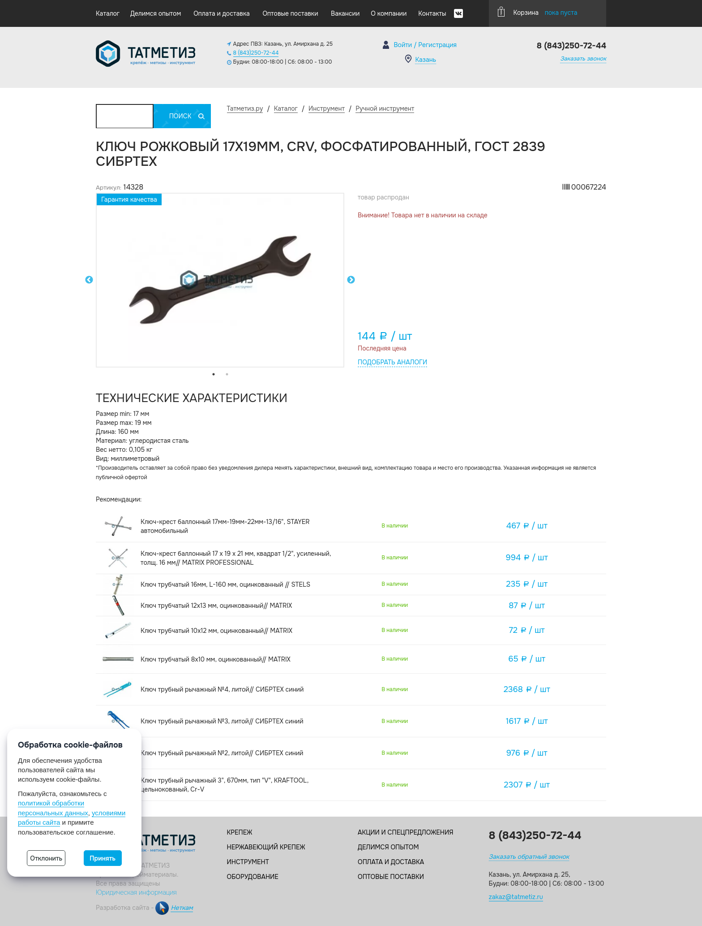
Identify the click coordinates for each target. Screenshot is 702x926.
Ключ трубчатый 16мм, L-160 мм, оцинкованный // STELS (225, 584)
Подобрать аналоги (392, 362)
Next (351, 280)
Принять (103, 858)
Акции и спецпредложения (405, 832)
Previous (89, 280)
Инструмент (248, 862)
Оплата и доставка (221, 13)
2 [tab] (227, 374)
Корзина (538, 12)
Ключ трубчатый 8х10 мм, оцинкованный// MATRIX (216, 659)
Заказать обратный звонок (529, 856)
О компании (389, 13)
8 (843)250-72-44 (256, 52)
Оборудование (252, 877)
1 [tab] (213, 374)
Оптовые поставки (290, 13)
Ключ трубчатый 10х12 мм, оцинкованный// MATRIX (216, 631)
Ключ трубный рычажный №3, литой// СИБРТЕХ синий (222, 721)
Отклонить (46, 858)
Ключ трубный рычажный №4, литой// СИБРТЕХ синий (222, 689)
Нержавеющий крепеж (266, 847)
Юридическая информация (136, 892)
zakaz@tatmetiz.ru (516, 897)
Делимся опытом (155, 13)
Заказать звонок (583, 58)
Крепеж (240, 832)
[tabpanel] (220, 280)
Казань (425, 60)
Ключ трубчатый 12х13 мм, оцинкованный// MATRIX (216, 605)
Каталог (108, 13)
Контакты (432, 13)
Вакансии (345, 13)
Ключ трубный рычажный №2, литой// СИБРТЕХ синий (222, 753)
